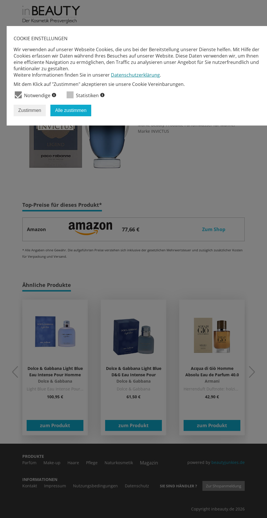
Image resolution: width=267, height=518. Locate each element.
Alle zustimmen (70, 110)
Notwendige (35, 95)
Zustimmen (29, 110)
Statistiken (86, 95)
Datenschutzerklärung (135, 75)
